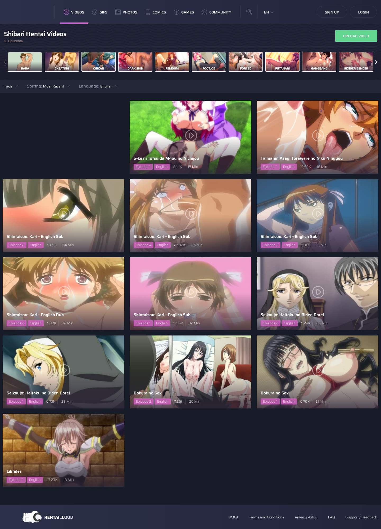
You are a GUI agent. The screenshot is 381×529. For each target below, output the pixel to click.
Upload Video (356, 36)
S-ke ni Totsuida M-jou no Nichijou (166, 158)
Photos (126, 12)
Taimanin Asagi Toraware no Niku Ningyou (302, 158)
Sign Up (332, 12)
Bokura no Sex (148, 393)
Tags (8, 86)
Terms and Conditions (266, 517)
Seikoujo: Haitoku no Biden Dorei (292, 314)
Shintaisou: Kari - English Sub (35, 236)
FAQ (331, 517)
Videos (74, 12)
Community (216, 12)
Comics (155, 12)
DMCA (233, 517)
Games (184, 12)
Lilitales (14, 471)
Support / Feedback (361, 517)
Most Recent (53, 86)
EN (266, 12)
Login (363, 12)
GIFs (99, 12)
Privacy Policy (306, 517)
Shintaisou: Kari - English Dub (35, 314)
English (106, 86)
